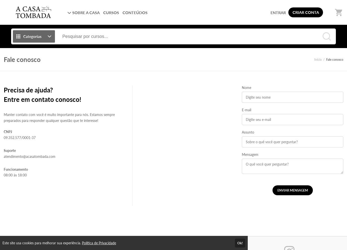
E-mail (246, 110)
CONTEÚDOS (135, 12)
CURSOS (111, 12)
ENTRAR (278, 12)
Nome (246, 87)
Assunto (248, 132)
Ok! (240, 243)
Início (318, 59)
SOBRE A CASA (83, 12)
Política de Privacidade (99, 243)
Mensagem (250, 154)
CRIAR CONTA (306, 12)
